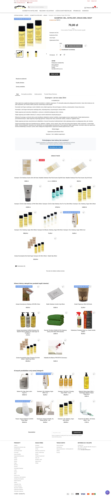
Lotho (15, 470)
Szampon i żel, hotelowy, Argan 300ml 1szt (74, 229)
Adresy (58, 450)
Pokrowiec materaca (18, 491)
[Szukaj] (38, 7)
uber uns (37, 457)
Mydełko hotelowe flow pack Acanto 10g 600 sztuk (52, 177)
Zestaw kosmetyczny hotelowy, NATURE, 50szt (28, 304)
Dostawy (37, 445)
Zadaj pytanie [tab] (38, 94)
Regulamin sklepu (39, 447)
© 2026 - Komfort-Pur (19, 493)
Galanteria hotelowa (18, 489)
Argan (15, 463)
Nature (15, 471)
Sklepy (15, 457)
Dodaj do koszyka (74, 46)
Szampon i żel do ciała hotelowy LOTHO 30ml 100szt (28, 203)
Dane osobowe (60, 445)
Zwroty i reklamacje (39, 452)
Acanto (15, 459)
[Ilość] (61, 46)
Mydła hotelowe (17, 480)
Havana (15, 466)
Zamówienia (59, 447)
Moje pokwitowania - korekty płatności (65, 448)
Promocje (77, 11)
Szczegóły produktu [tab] (26, 94)
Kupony (58, 452)
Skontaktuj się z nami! (55, 147)
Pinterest (64, 54)
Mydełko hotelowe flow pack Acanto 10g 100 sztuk (79, 177)
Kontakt (30, 2)
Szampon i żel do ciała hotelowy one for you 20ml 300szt (57, 203)
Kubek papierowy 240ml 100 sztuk (83, 304)
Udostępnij (56, 54)
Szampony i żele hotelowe (20, 477)
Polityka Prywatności (39, 456)
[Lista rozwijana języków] (88, 1)
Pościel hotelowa (18, 486)
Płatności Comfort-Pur (40, 450)
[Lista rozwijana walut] (95, 1)
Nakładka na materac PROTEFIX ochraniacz (55, 357)
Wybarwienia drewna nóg (19, 447)
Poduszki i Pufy (17, 484)
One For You (17, 475)
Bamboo (16, 464)
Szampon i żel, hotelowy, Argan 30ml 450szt (25, 229)
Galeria (15, 445)
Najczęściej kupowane (19, 456)
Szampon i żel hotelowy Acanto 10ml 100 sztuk (26, 177)
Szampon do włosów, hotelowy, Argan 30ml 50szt (50, 229)
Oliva (15, 473)
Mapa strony (38, 461)
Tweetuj (60, 54)
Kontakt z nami (38, 459)
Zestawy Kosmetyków (19, 478)
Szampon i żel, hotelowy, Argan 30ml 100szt (84, 203)
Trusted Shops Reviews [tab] (50, 94)
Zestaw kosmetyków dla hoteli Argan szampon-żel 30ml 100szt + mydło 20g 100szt (35, 256)
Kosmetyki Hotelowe (30, 11)
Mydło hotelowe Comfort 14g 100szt (55, 304)
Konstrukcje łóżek (18, 450)
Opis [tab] (17, 94)
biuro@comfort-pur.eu (21, 2)
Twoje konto (61, 442)
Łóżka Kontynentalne (64, 11)
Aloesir (15, 461)
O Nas (36, 448)
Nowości (85, 11)
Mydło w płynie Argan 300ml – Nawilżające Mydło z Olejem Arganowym (86, 393)
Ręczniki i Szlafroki (47, 11)
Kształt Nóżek (17, 448)
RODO (36, 454)
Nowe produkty (17, 454)
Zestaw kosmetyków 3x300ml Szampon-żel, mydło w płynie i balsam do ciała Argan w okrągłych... (28, 332)
